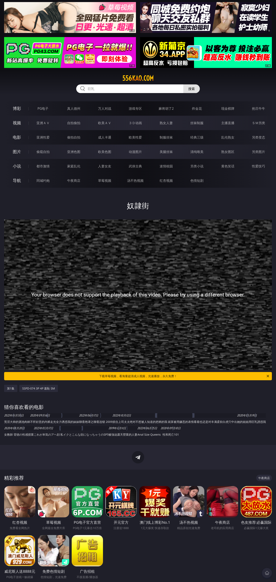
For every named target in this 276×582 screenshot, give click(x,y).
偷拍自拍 (73, 137)
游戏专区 (135, 108)
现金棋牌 (227, 108)
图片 (17, 151)
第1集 (10, 388)
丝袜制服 (196, 123)
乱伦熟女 (227, 137)
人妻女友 (104, 166)
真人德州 (73, 108)
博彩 (17, 108)
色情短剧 (196, 180)
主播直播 (227, 123)
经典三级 (196, 137)
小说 (17, 166)
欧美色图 (104, 151)
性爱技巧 (258, 166)
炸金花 (197, 108)
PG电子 (42, 108)
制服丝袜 (166, 137)
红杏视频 (166, 180)
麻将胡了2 (166, 108)
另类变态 (258, 137)
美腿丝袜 (166, 151)
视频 (17, 123)
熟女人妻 (166, 123)
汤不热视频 (135, 180)
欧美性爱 (135, 137)
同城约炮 (43, 180)
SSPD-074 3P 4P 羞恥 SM (38, 388)
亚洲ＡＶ (43, 123)
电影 (17, 137)
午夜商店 (73, 180)
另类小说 (196, 166)
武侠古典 (135, 166)
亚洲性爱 (43, 137)
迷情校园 (166, 166)
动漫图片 (135, 151)
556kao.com (138, 78)
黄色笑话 (227, 166)
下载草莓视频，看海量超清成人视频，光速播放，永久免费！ (184, 376)
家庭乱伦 (73, 166)
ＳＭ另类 (258, 123)
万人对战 (104, 108)
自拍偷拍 (73, 123)
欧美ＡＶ (104, 123)
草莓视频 (104, 180)
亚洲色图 (73, 151)
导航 (17, 180)
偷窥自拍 (43, 151)
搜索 (191, 88)
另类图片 (258, 151)
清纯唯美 (196, 151)
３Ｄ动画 (135, 123)
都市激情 (43, 166)
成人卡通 (104, 137)
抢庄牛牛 (258, 108)
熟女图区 (227, 151)
